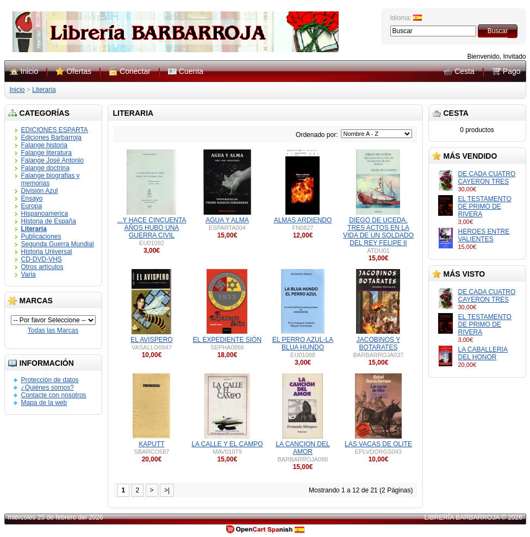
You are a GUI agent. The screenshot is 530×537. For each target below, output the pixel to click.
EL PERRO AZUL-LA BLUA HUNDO (302, 343)
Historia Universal (46, 251)
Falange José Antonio (52, 160)
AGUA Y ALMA (227, 220)
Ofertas (78, 71)
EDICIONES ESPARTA (54, 130)
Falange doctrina (45, 168)
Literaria (43, 89)
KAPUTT (151, 444)
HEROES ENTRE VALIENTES (484, 235)
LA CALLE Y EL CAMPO (227, 444)
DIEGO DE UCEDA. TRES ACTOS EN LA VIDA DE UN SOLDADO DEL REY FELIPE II (378, 231)
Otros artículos (42, 267)
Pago (512, 71)
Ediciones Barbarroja (51, 137)
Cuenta (191, 71)
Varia (28, 274)
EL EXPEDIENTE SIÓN (227, 340)
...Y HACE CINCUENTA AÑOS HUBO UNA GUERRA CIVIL (151, 227)
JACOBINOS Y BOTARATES (378, 343)
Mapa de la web (44, 403)
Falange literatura (46, 153)
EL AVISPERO (151, 340)
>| (167, 490)
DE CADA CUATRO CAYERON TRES (487, 177)
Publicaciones (41, 236)
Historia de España (48, 221)
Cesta (464, 71)
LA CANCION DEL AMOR (302, 447)
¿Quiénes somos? (47, 387)
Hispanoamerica (44, 213)
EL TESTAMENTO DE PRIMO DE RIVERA (485, 206)
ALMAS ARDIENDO (303, 220)
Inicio (30, 71)
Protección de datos (50, 380)
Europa (31, 206)
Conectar (135, 71)
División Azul (39, 191)
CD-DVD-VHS (41, 259)
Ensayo (32, 198)
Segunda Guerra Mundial (57, 244)
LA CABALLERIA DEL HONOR (483, 353)
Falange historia (44, 145)
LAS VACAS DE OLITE (378, 444)
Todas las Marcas (53, 330)
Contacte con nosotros (53, 395)
